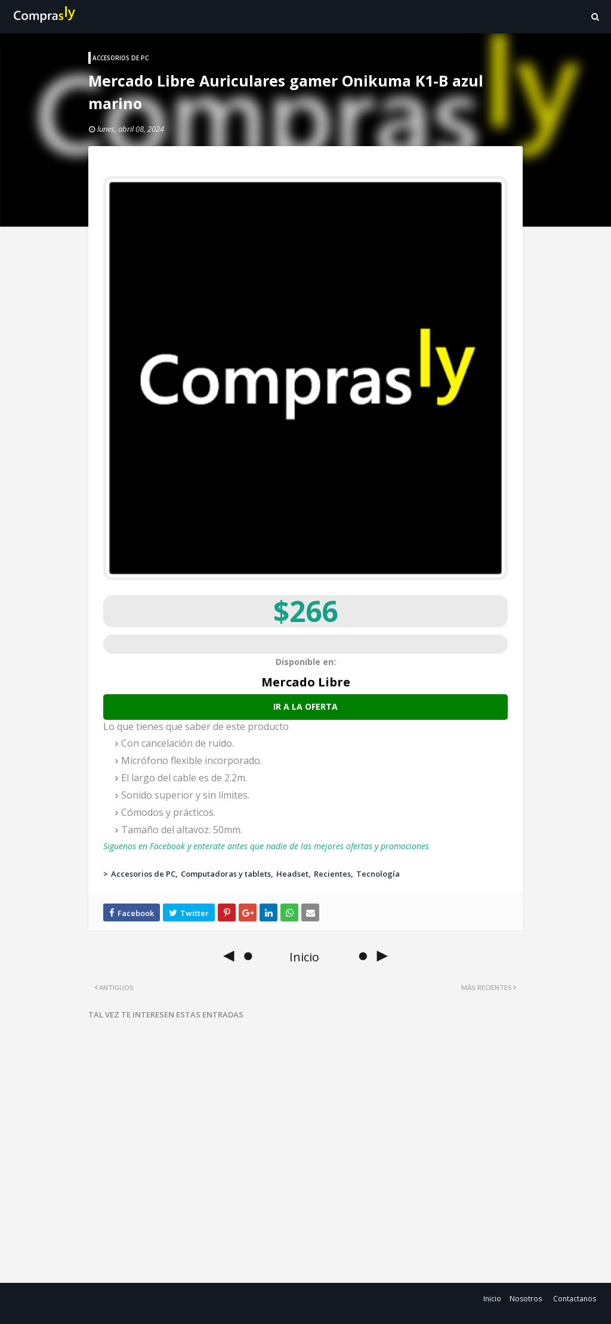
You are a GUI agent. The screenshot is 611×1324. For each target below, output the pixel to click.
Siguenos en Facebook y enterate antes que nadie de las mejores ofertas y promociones (266, 846)
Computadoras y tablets (226, 873)
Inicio (492, 1299)
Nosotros (526, 1299)
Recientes (332, 873)
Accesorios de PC (143, 873)
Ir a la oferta (305, 706)
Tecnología (378, 873)
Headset (292, 873)
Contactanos (574, 1299)
